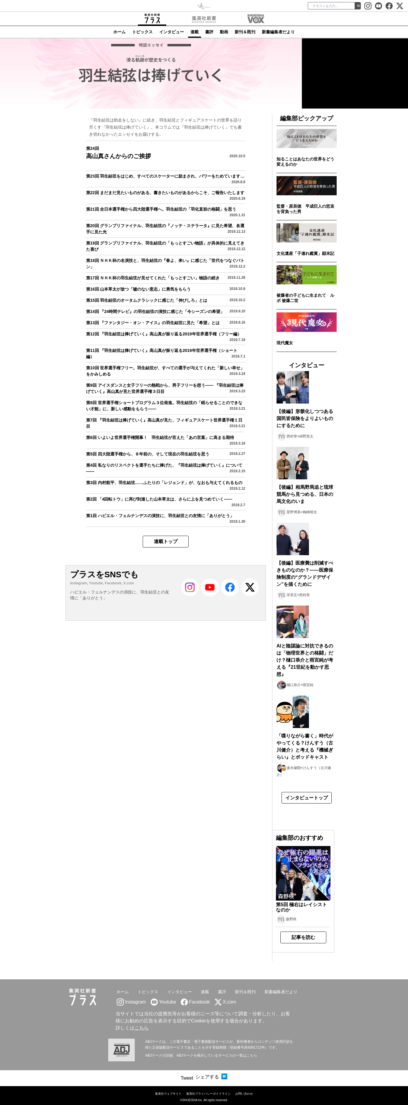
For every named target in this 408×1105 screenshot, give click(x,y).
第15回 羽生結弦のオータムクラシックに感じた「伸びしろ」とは (146, 300)
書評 (209, 31)
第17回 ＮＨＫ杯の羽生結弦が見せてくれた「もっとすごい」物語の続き (153, 278)
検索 (360, 5)
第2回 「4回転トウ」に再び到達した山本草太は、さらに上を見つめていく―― (159, 499)
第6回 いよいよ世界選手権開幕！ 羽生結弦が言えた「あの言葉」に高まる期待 (160, 437)
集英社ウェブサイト (168, 1093)
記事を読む (303, 937)
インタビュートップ (306, 797)
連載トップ (165, 541)
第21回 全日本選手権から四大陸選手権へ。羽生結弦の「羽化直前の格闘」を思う (161, 209)
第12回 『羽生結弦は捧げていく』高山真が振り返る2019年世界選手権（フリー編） (163, 334)
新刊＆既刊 (245, 31)
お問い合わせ (244, 1093)
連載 (194, 31)
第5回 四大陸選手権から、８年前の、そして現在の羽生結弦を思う (147, 454)
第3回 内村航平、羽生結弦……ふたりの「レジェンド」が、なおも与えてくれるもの (164, 482)
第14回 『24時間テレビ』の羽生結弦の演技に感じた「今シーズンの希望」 (155, 311)
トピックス (142, 31)
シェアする (207, 1076)
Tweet (187, 1078)
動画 (224, 31)
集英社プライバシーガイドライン (208, 1093)
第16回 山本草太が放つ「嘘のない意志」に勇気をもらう (138, 289)
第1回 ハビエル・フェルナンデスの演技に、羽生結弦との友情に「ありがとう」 (160, 515)
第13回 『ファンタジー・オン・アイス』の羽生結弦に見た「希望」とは (153, 322)
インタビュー (171, 31)
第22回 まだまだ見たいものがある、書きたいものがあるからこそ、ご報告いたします (165, 192)
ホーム (119, 31)
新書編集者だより (278, 31)
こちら (141, 1027)
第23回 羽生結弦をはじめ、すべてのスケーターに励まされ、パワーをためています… (165, 176)
